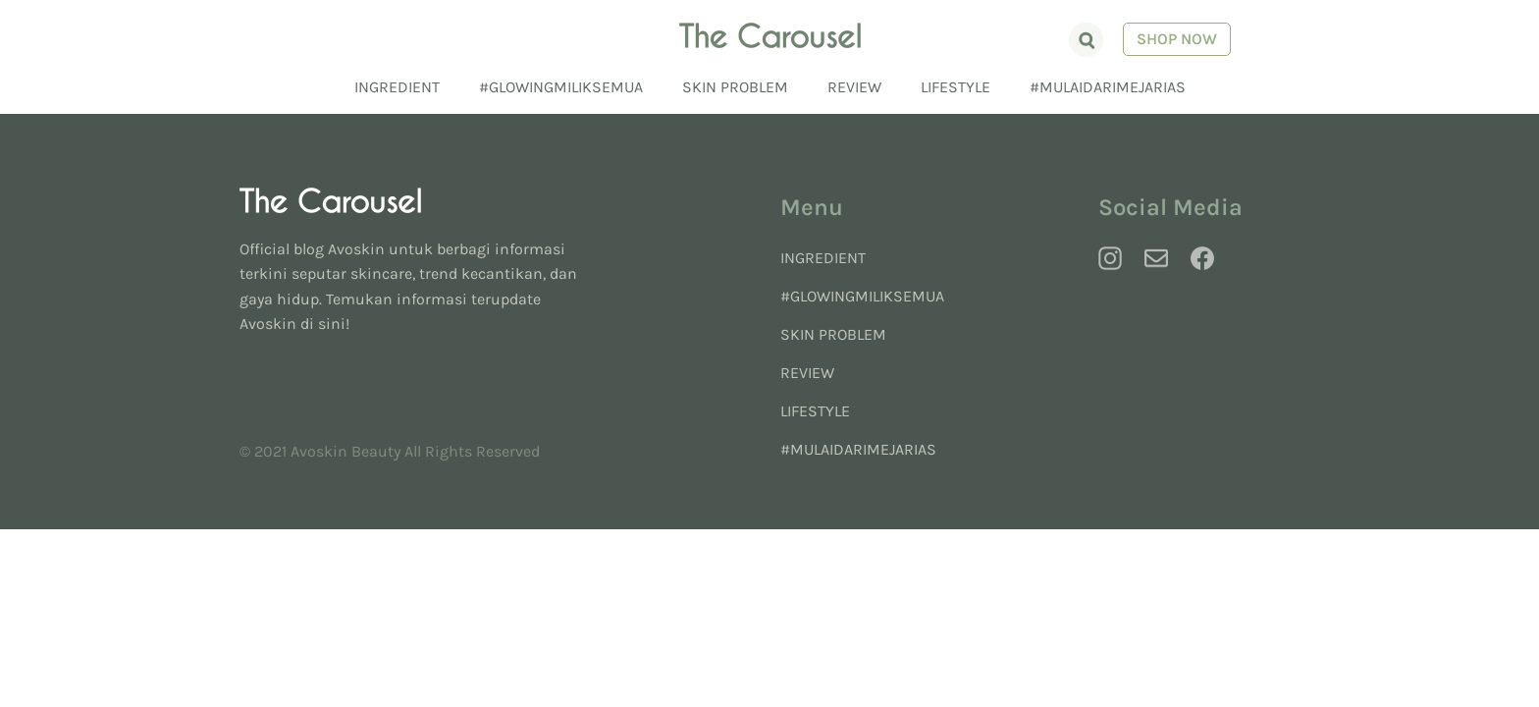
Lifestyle (955, 87)
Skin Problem (735, 87)
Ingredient (397, 87)
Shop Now (1165, 39)
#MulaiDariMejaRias (1108, 87)
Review (854, 87)
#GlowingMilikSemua (561, 87)
